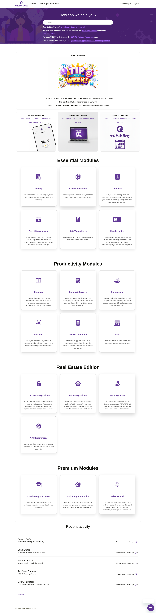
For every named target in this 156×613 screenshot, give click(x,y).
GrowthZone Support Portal (25, 608)
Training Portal (49, 33)
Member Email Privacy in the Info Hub (30, 563)
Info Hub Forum (25, 560)
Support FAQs (24, 539)
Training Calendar (89, 31)
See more (20, 594)
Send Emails (24, 550)
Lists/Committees (26, 582)
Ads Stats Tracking (27, 571)
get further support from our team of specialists (90, 41)
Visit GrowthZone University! (73, 27)
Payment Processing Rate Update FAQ (31, 542)
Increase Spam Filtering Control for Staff (31, 552)
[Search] (78, 22)
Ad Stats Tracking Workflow (27, 574)
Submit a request (125, 4)
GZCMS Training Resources (82, 37)
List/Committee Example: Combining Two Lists (33, 584)
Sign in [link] (136, 4)
